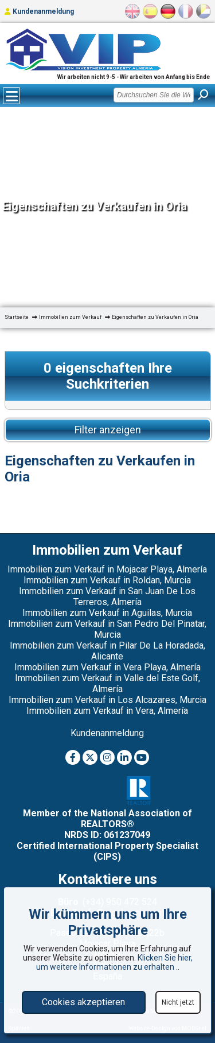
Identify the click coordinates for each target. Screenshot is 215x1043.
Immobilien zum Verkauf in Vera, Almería (107, 710)
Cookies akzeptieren (83, 1002)
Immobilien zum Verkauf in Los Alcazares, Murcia (107, 699)
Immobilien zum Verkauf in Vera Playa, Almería (107, 667)
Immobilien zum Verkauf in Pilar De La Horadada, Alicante (107, 651)
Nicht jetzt (178, 1002)
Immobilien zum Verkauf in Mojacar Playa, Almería (107, 569)
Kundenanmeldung (39, 11)
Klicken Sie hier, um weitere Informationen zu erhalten (114, 962)
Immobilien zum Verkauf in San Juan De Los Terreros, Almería (107, 596)
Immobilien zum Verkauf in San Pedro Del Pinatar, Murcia (107, 629)
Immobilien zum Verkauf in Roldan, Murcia (107, 580)
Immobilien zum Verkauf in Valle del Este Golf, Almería (107, 683)
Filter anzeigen (108, 430)
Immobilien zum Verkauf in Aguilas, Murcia (107, 612)
